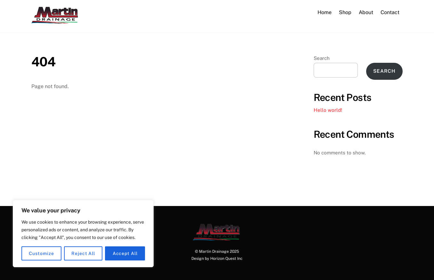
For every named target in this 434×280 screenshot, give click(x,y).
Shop (345, 12)
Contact (390, 12)
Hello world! (328, 110)
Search (322, 58)
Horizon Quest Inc (226, 258)
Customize (41, 253)
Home (324, 12)
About (366, 12)
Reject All (83, 253)
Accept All (125, 253)
